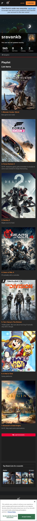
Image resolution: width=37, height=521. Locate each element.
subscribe (30, 3)
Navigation (5, 55)
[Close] (34, 501)
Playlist (18, 470)
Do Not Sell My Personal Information (10, 516)
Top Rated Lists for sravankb (13, 466)
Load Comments (18, 435)
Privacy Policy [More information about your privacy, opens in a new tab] (12, 512)
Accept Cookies (26, 516)
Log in (22, 3)
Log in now (32, 8)
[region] (18, 510)
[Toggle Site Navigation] (2, 3)
